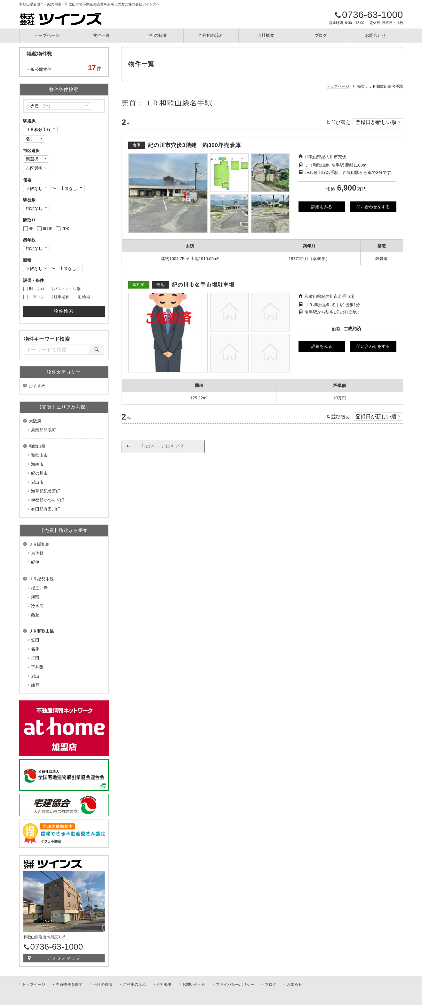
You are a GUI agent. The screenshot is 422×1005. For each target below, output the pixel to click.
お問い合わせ (193, 984)
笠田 (35, 640)
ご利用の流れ (210, 35)
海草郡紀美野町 (45, 491)
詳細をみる (321, 206)
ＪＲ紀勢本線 (41, 578)
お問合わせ (375, 35)
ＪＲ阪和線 (39, 544)
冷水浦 (37, 605)
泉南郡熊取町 (43, 430)
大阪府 (35, 421)
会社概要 (266, 35)
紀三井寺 (39, 587)
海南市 (37, 464)
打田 (35, 658)
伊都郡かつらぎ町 (47, 500)
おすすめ (37, 385)
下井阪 (37, 667)
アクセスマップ (64, 958)
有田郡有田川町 (45, 509)
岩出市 (37, 482)
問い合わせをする (373, 206)
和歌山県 (37, 446)
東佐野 (37, 553)
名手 (35, 649)
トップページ (46, 35)
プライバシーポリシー (235, 984)
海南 (35, 596)
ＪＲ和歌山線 (41, 631)
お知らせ (294, 984)
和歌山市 (39, 455)
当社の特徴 (156, 35)
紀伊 (35, 562)
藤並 (35, 614)
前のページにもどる (163, 446)
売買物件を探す (69, 984)
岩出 (35, 676)
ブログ (321, 35)
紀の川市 (39, 473)
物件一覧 (101, 35)
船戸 (35, 685)
